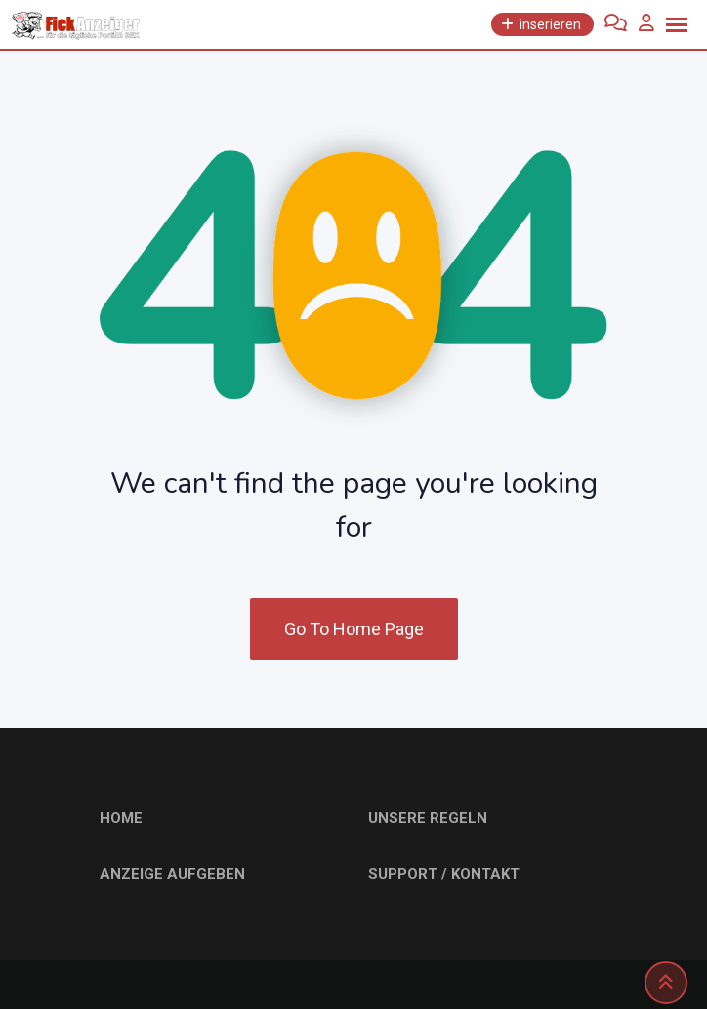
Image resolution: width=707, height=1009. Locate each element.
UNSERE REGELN (427, 818)
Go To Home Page (354, 629)
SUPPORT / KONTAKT (444, 874)
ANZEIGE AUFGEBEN (172, 874)
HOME (121, 818)
